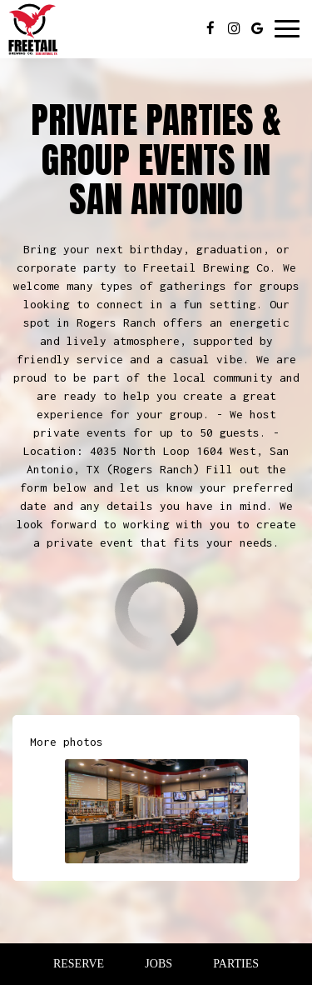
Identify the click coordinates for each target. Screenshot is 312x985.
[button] (156, 811)
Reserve (78, 964)
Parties (236, 964)
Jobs (158, 964)
